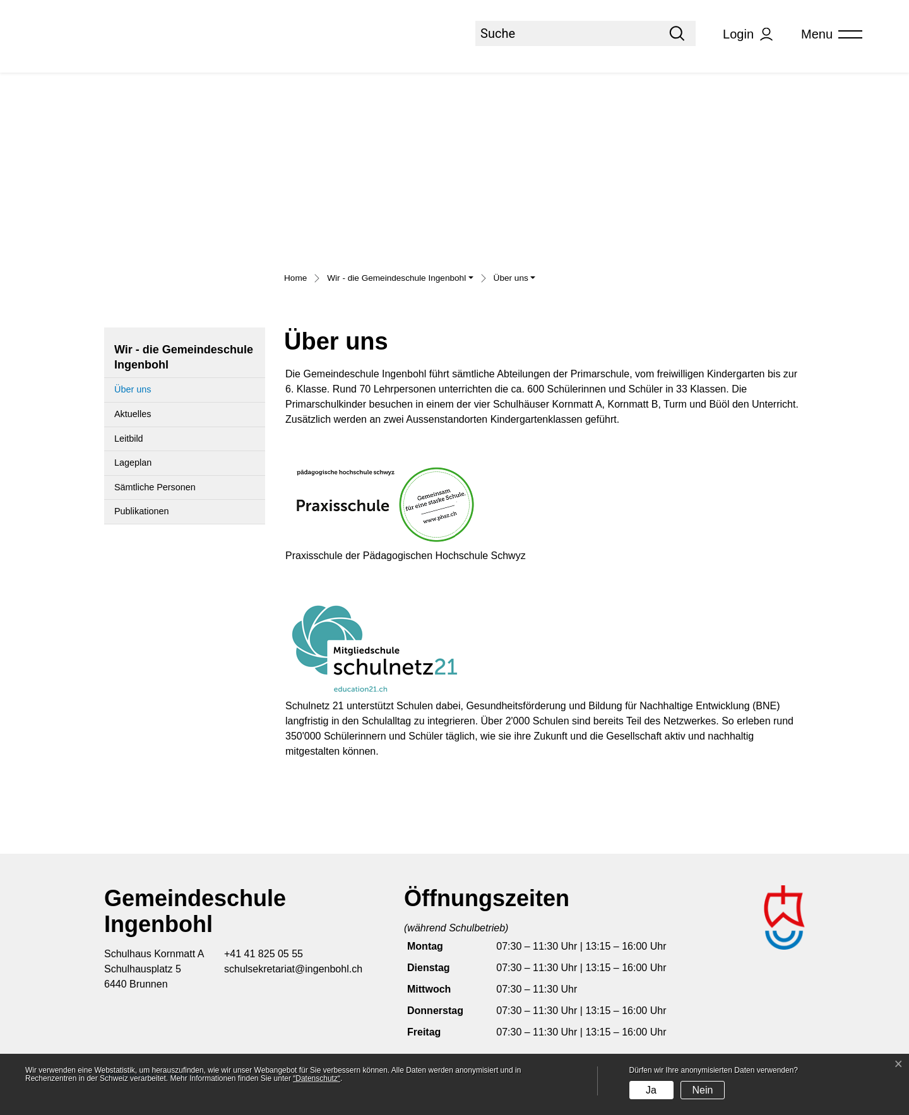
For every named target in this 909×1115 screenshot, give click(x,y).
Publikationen (141, 511)
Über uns (144, 393)
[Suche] (566, 33)
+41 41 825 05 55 (263, 953)
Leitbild (128, 439)
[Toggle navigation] (827, 34)
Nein (702, 1090)
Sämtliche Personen (155, 487)
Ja (651, 1090)
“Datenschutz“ (316, 1078)
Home (295, 278)
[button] (400, 279)
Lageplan (133, 462)
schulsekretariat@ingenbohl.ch (293, 969)
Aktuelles (132, 414)
